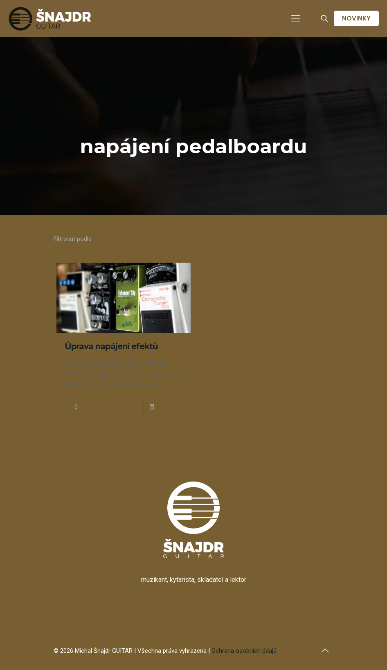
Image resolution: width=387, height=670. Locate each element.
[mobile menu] (296, 18)
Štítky (165, 239)
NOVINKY (356, 18)
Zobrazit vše (312, 239)
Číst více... (171, 407)
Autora (207, 239)
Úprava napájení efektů (111, 346)
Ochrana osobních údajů (244, 650)
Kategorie (120, 239)
